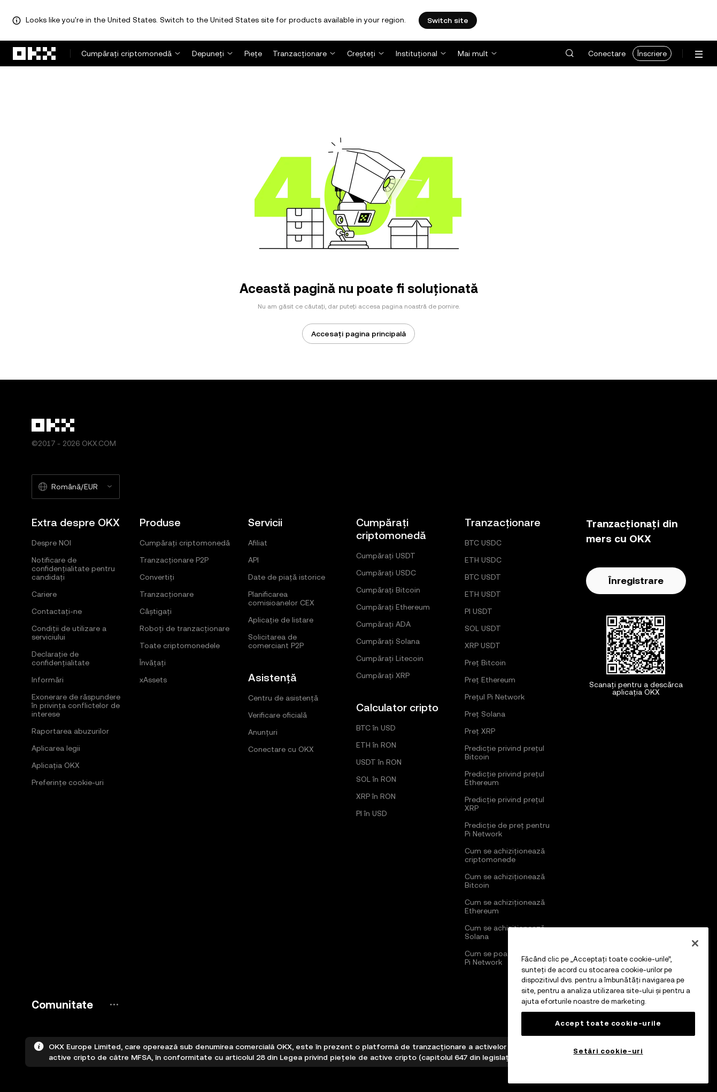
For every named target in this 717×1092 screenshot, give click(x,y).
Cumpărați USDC (386, 572)
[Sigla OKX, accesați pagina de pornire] (35, 53)
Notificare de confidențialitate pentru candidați (73, 568)
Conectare (607, 53)
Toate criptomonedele (180, 645)
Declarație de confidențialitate (60, 658)
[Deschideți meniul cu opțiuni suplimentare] (698, 54)
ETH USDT (483, 594)
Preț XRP (480, 731)
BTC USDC (483, 543)
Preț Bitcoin (485, 662)
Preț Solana (485, 714)
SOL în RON (376, 779)
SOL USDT (483, 628)
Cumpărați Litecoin (389, 658)
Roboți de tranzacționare (184, 628)
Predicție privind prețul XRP (504, 803)
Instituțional (416, 53)
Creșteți (361, 53)
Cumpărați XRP (383, 675)
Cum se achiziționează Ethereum (505, 906)
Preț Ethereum (490, 679)
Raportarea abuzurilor (70, 731)
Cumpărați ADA (383, 624)
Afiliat (257, 543)
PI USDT (478, 611)
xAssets (153, 679)
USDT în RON (379, 762)
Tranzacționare (300, 53)
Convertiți (157, 577)
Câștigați (156, 611)
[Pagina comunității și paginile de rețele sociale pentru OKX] (114, 1004)
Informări (48, 679)
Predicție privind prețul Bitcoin (504, 752)
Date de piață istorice (286, 577)
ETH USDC (483, 560)
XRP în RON (376, 796)
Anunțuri (262, 732)
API (253, 560)
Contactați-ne (57, 611)
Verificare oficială (277, 715)
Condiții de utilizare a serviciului (69, 632)
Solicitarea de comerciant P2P (276, 641)
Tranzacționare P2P (174, 560)
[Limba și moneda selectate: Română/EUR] (76, 486)
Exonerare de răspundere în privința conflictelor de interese (76, 705)
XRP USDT (482, 645)
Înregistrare (636, 580)
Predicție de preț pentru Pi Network (507, 829)
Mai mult (473, 53)
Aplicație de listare (280, 620)
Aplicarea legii (56, 748)
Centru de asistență (283, 698)
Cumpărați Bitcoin (388, 590)
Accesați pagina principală (358, 333)
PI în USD (371, 813)
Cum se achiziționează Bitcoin (505, 880)
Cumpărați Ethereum (393, 607)
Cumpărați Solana (388, 641)
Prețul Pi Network (495, 697)
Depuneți (208, 53)
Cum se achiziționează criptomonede (505, 855)
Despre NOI (51, 543)
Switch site (447, 20)
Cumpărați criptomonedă (126, 53)
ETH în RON (376, 745)
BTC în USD (376, 728)
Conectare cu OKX (281, 749)
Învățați (153, 662)
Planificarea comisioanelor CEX (281, 598)
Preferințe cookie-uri (68, 782)
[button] (569, 53)
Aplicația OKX (56, 765)
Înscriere (652, 53)
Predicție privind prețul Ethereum (504, 778)
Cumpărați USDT (385, 555)
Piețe (253, 53)
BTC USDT (483, 577)
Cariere (44, 594)
